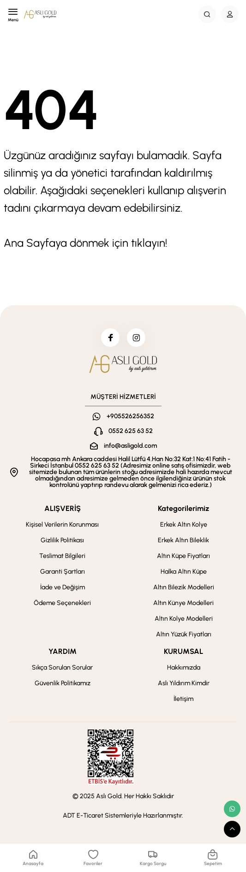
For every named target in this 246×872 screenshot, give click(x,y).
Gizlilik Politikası (62, 540)
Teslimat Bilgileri (62, 556)
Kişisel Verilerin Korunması (62, 524)
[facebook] (110, 337)
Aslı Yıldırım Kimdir (184, 683)
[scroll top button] (232, 829)
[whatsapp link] (232, 809)
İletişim (183, 699)
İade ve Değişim (62, 587)
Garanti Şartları (62, 571)
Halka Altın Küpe (184, 571)
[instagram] (136, 337)
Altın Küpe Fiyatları (183, 556)
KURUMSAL (183, 651)
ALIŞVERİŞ (62, 508)
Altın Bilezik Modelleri (183, 587)
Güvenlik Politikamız (62, 683)
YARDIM (62, 651)
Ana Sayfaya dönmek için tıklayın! (85, 242)
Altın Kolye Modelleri (184, 619)
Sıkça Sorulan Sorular (62, 667)
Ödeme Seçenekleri (62, 603)
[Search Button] (207, 14)
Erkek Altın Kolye (183, 524)
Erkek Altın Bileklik (183, 540)
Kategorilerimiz (183, 508)
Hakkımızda (183, 667)
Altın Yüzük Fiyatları (183, 634)
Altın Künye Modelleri (183, 603)
